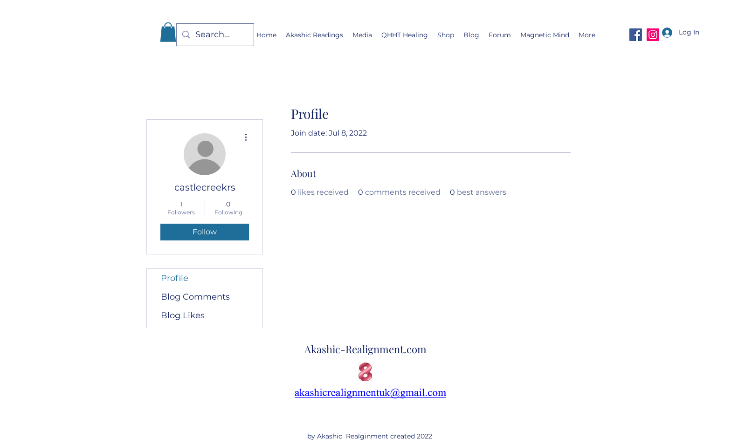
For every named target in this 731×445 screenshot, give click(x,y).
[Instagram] (653, 34)
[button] (168, 32)
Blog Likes (183, 315)
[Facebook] (635, 34)
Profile (174, 278)
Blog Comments (195, 297)
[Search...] (214, 35)
